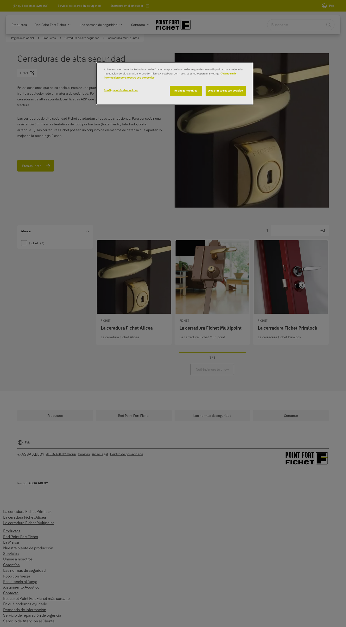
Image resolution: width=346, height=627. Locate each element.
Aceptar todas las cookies (225, 90)
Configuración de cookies (121, 90)
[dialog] (175, 83)
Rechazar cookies (186, 90)
